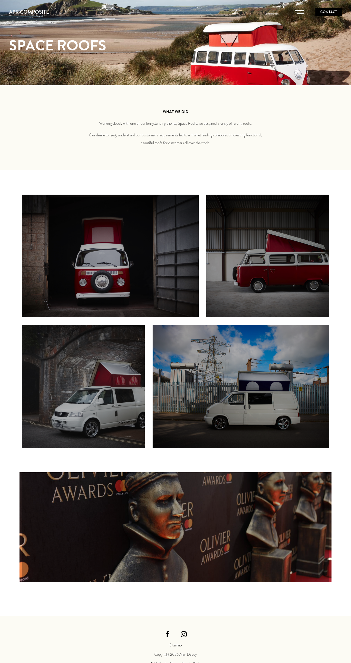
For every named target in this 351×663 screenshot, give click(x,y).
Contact (328, 12)
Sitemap (175, 645)
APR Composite (29, 12)
